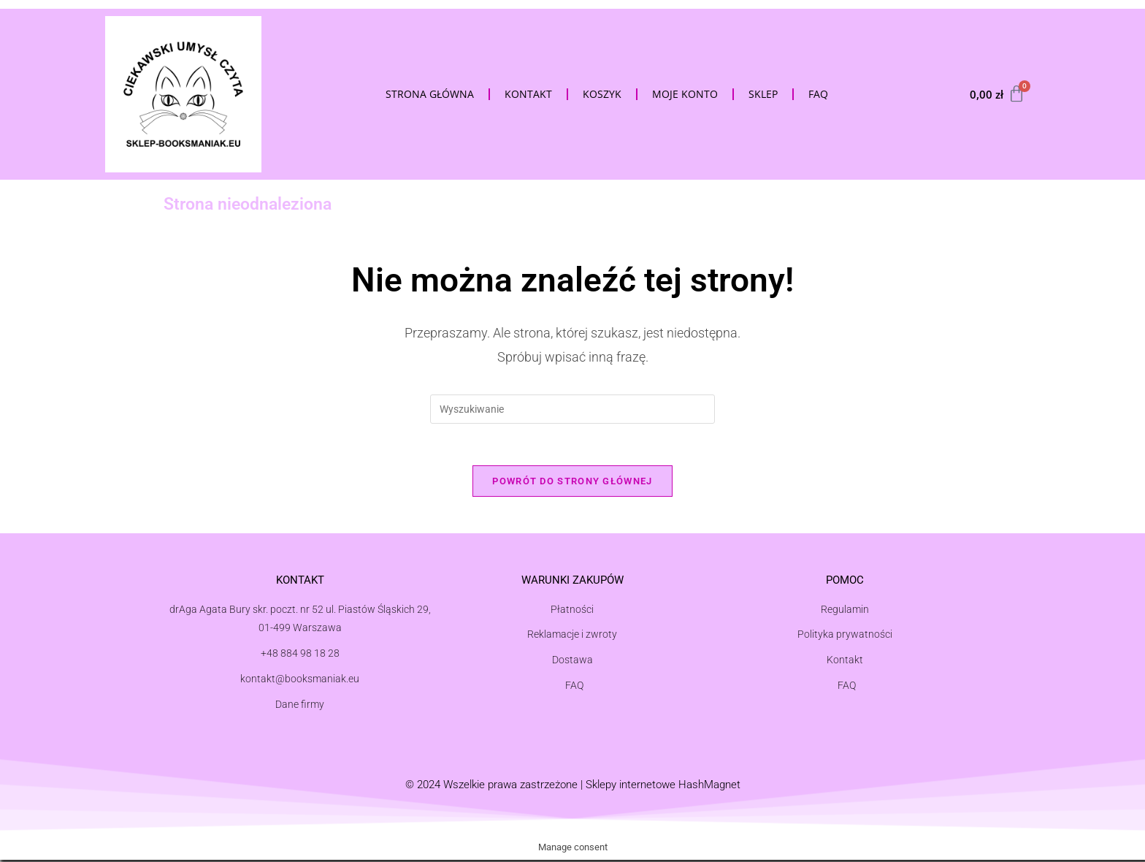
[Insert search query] (572, 409)
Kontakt (528, 94)
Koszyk (602, 94)
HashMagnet (709, 787)
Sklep (763, 94)
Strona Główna (430, 94)
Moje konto (685, 94)
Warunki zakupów (572, 582)
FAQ (818, 94)
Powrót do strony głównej (572, 483)
